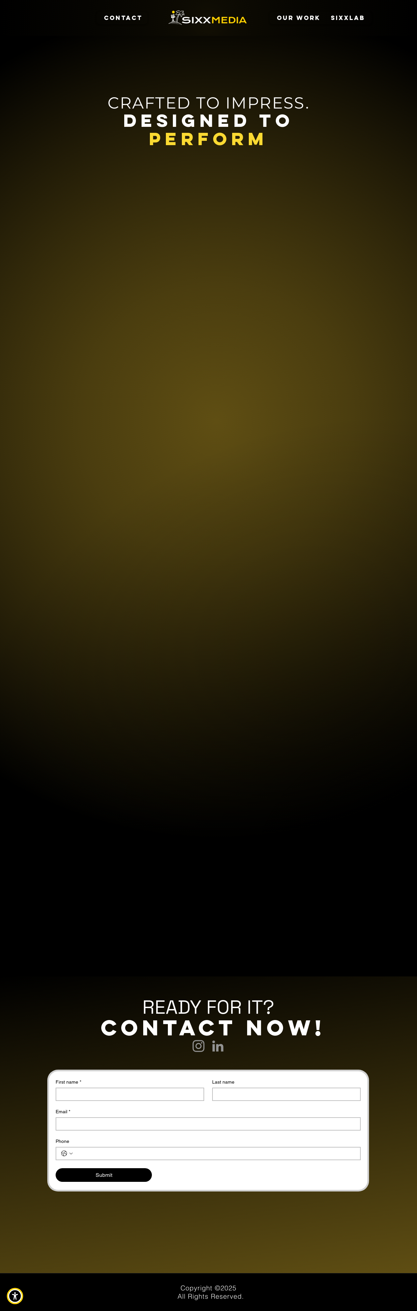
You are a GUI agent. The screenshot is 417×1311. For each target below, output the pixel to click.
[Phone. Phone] (215, 1154)
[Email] (206, 1124)
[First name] (128, 1094)
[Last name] (284, 1094)
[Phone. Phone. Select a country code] (67, 1154)
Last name (223, 1082)
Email (63, 1112)
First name (68, 1082)
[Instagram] (199, 1046)
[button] (15, 1296)
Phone (62, 1141)
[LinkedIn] (218, 1046)
